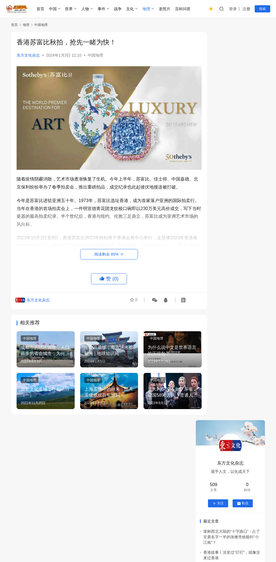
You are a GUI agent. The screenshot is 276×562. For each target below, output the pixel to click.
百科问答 (183, 9)
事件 (102, 9)
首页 (41, 9)
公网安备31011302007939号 (180, 545)
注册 (246, 9)
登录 (233, 9)
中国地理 (95, 55)
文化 (131, 9)
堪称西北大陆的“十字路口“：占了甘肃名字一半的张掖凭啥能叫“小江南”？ (231, 149)
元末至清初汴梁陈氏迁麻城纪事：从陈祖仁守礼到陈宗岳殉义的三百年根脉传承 (229, 432)
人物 (86, 9)
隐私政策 (158, 536)
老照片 (165, 9)
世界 (70, 9)
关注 (218, 115)
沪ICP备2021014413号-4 (130, 545)
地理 (147, 9)
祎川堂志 (238, 484)
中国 (53, 9)
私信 (242, 115)
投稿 (262, 9)
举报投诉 (112, 536)
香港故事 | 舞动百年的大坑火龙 (230, 195)
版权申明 (135, 536)
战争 (118, 9)
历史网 (233, 545)
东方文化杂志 (28, 55)
